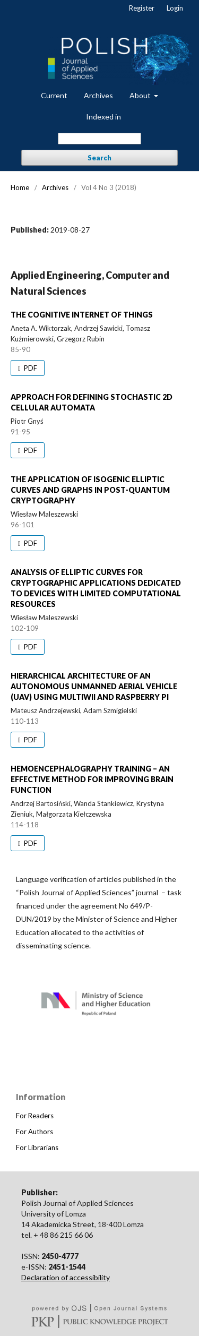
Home (20, 187)
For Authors (34, 1131)
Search (99, 157)
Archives (98, 95)
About (140, 95)
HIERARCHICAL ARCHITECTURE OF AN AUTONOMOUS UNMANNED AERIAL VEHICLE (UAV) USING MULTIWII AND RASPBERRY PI (94, 686)
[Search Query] (99, 138)
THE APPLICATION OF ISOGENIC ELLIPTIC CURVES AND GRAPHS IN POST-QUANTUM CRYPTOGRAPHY (90, 490)
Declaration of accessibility (65, 1277)
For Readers (35, 1115)
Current (54, 95)
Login (175, 8)
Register (141, 8)
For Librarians (37, 1147)
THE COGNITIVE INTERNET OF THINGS (82, 314)
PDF (29, 368)
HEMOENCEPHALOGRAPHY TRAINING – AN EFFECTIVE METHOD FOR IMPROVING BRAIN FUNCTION (92, 779)
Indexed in (103, 116)
